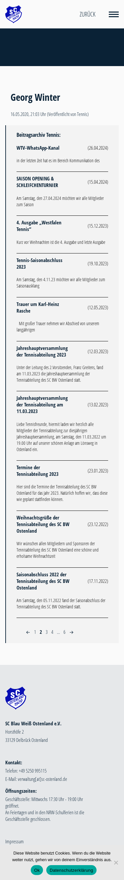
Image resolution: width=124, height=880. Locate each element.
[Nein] (115, 862)
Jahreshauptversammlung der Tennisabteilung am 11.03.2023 (42, 404)
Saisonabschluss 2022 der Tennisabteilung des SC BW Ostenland (43, 581)
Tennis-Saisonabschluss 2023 (39, 263)
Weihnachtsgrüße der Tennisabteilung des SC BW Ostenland (43, 524)
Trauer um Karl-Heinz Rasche (38, 307)
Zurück (88, 14)
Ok (37, 870)
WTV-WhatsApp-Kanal (38, 147)
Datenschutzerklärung (71, 870)
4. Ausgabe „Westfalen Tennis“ (39, 225)
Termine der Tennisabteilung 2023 (38, 470)
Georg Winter (35, 97)
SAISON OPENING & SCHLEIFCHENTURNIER (37, 181)
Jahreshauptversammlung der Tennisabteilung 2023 (42, 351)
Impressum (14, 841)
